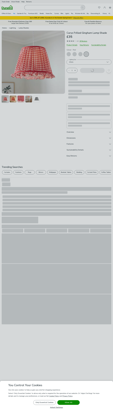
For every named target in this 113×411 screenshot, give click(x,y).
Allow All (68, 402)
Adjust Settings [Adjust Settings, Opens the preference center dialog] (56, 407)
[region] (56, 396)
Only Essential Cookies (45, 402)
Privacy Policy (67, 396)
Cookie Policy (54, 396)
